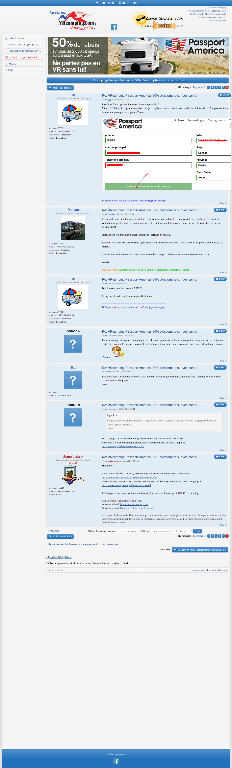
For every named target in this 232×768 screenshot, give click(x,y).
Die (73, 95)
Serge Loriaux (73, 456)
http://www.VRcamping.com (134, 504)
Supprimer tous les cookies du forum (209, 570)
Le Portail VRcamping (217, 7)
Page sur (199, 87)
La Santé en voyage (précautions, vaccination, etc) (26, 57)
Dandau (73, 210)
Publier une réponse (62, 88)
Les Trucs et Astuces (217, 20)
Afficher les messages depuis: (114, 531)
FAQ (10, 70)
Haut (222, 203)
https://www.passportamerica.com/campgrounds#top (129, 477)
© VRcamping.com (116, 754)
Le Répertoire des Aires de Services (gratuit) (208, 14)
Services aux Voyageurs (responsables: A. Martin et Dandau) (26, 44)
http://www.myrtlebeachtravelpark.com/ (123, 446)
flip (73, 367)
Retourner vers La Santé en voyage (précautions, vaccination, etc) (83, 544)
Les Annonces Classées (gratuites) (212, 17)
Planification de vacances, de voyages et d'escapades (26, 50)
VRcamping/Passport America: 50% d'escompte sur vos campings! (138, 80)
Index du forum (16, 38)
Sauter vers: (165, 549)
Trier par (158, 531)
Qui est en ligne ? (59, 557)
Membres (13, 64)
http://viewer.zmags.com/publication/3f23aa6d (126, 485)
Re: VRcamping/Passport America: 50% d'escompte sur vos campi (149, 95)
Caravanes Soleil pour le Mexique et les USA (207, 11)
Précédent (53, 531)
